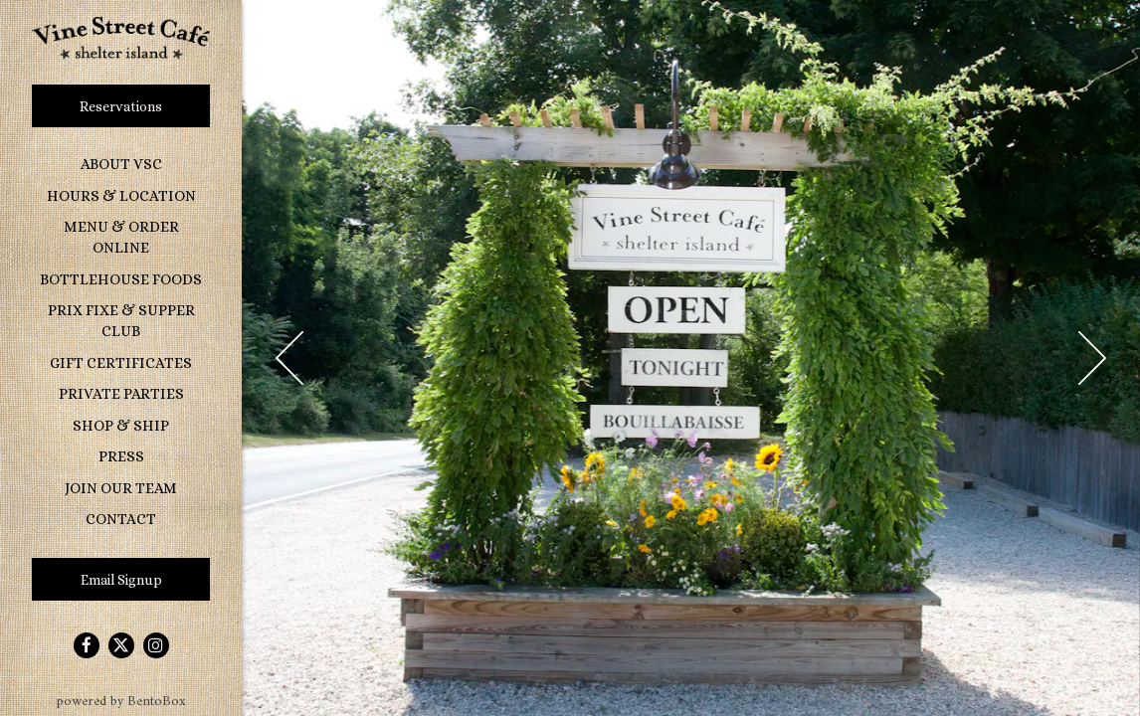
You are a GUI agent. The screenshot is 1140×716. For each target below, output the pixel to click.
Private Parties (121, 394)
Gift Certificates (121, 363)
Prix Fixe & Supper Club (121, 320)
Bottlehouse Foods (125, 278)
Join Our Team (121, 488)
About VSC (121, 164)
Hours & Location (121, 196)
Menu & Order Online (121, 237)
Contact (121, 519)
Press (121, 456)
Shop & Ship (121, 426)
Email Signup (121, 580)
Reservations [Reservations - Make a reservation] (121, 106)
